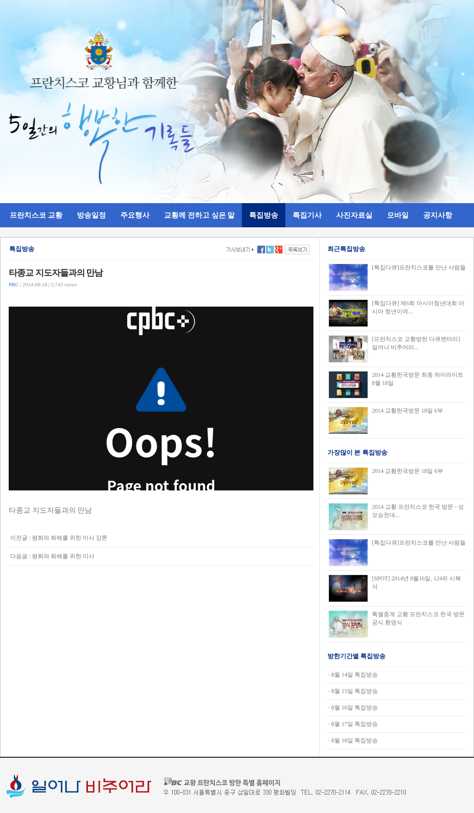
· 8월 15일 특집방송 (353, 691)
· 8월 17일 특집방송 (353, 724)
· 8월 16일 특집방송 (353, 707)
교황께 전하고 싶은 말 (199, 215)
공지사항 (437, 215)
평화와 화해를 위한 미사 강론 (69, 537)
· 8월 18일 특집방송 (353, 740)
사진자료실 (354, 215)
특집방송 (263, 215)
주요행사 (134, 215)
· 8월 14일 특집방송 (353, 674)
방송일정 (91, 215)
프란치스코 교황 (36, 215)
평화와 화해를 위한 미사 (63, 556)
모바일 (398, 215)
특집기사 (307, 215)
